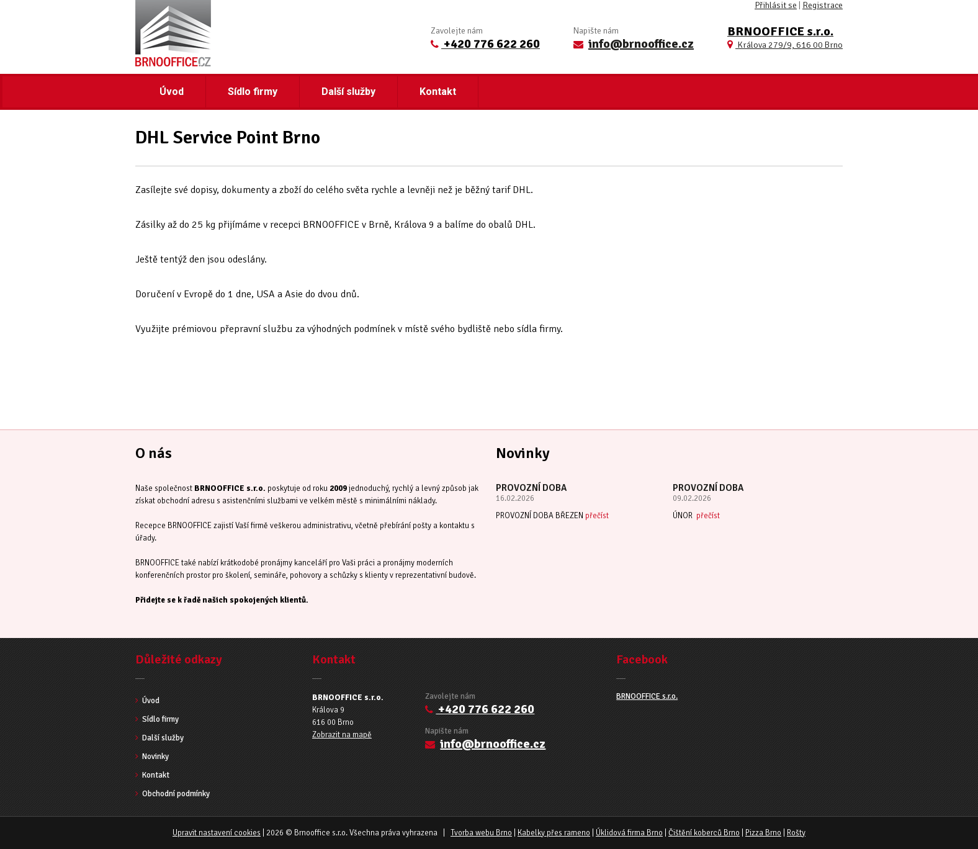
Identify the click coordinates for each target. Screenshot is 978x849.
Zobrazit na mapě (342, 735)
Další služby (348, 91)
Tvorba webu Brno (481, 833)
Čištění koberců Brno (704, 833)
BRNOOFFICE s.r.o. (647, 696)
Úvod (171, 91)
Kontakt (437, 91)
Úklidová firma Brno (629, 833)
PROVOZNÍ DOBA (531, 487)
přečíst (597, 516)
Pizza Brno (763, 833)
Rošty (796, 833)
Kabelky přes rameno (554, 833)
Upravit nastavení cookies (217, 833)
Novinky (152, 756)
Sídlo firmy (252, 91)
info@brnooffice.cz (641, 44)
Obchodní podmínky (172, 794)
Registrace (822, 5)
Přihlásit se (776, 5)
